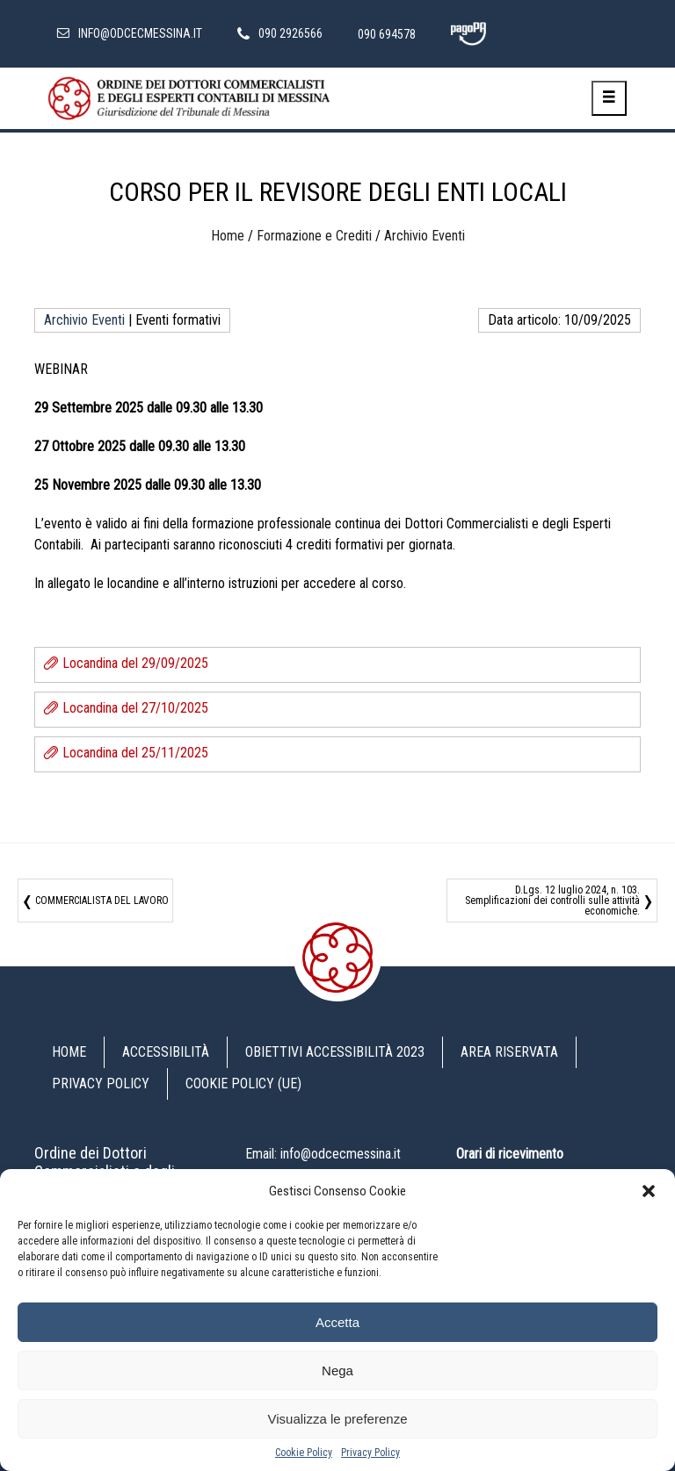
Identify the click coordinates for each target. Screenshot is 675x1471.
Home (227, 235)
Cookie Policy (303, 1452)
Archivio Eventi (424, 235)
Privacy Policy (370, 1452)
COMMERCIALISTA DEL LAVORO (102, 900)
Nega (337, 1370)
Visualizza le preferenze (338, 1418)
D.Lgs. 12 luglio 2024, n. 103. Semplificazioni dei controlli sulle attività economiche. (552, 900)
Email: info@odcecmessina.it (323, 1153)
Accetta (337, 1322)
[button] (648, 1191)
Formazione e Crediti (314, 235)
